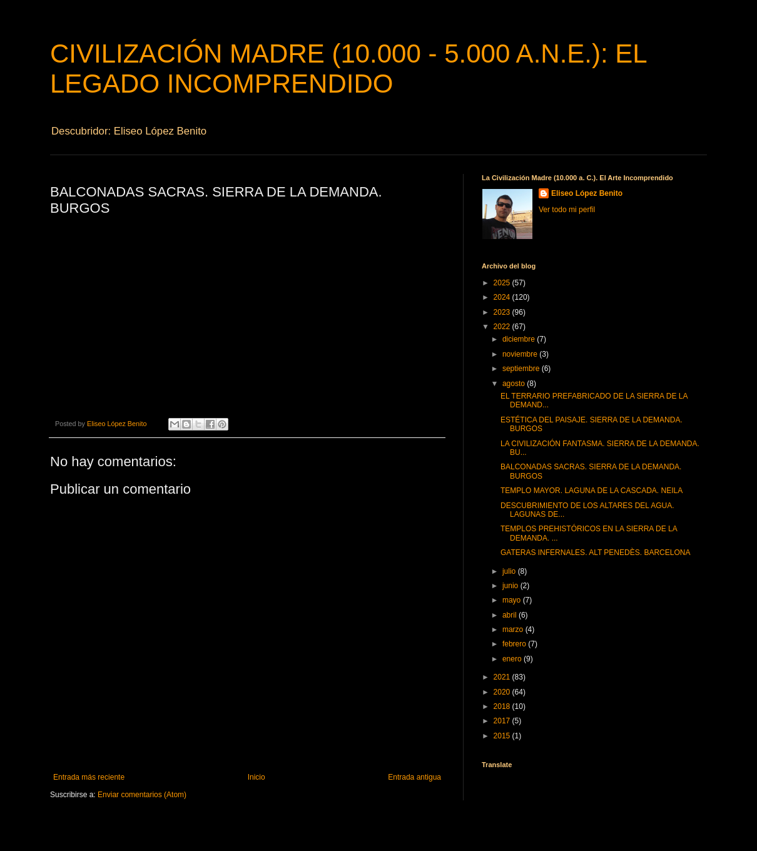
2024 (503, 297)
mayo (512, 600)
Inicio (256, 777)
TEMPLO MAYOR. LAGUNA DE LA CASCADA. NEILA (591, 490)
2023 (503, 312)
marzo (514, 629)
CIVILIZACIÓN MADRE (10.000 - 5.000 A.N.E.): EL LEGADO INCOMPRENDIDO (348, 68)
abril (510, 615)
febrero (515, 644)
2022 (503, 326)
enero (513, 659)
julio (510, 571)
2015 (503, 735)
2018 (503, 706)
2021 (503, 677)
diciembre (519, 339)
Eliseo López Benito (586, 193)
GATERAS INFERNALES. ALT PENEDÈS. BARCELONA (595, 552)
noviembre (520, 354)
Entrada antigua (414, 777)
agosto (514, 383)
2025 (503, 282)
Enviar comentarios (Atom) (142, 794)
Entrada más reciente (88, 777)
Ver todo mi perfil (567, 209)
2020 (503, 692)
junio (511, 585)
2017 (503, 720)
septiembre (522, 368)
